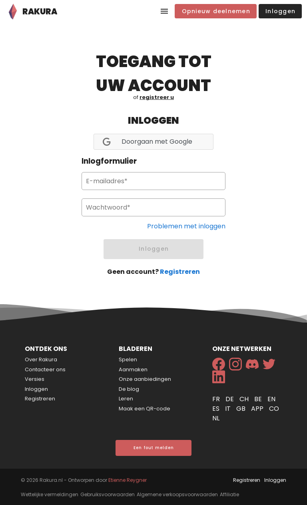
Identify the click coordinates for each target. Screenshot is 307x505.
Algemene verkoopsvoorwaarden (177, 494)
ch (244, 399)
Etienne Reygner (127, 480)
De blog (129, 389)
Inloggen (36, 389)
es (216, 408)
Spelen (128, 359)
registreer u (157, 97)
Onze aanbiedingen (145, 379)
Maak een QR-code (144, 408)
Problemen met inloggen (186, 226)
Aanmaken (133, 369)
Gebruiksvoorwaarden (107, 494)
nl (215, 418)
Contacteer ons (45, 369)
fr (216, 399)
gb (241, 408)
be (258, 399)
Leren (126, 398)
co (274, 408)
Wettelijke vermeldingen (49, 494)
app (258, 408)
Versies (34, 379)
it (228, 408)
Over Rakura (41, 359)
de (230, 399)
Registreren (180, 271)
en (271, 399)
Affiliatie (229, 494)
